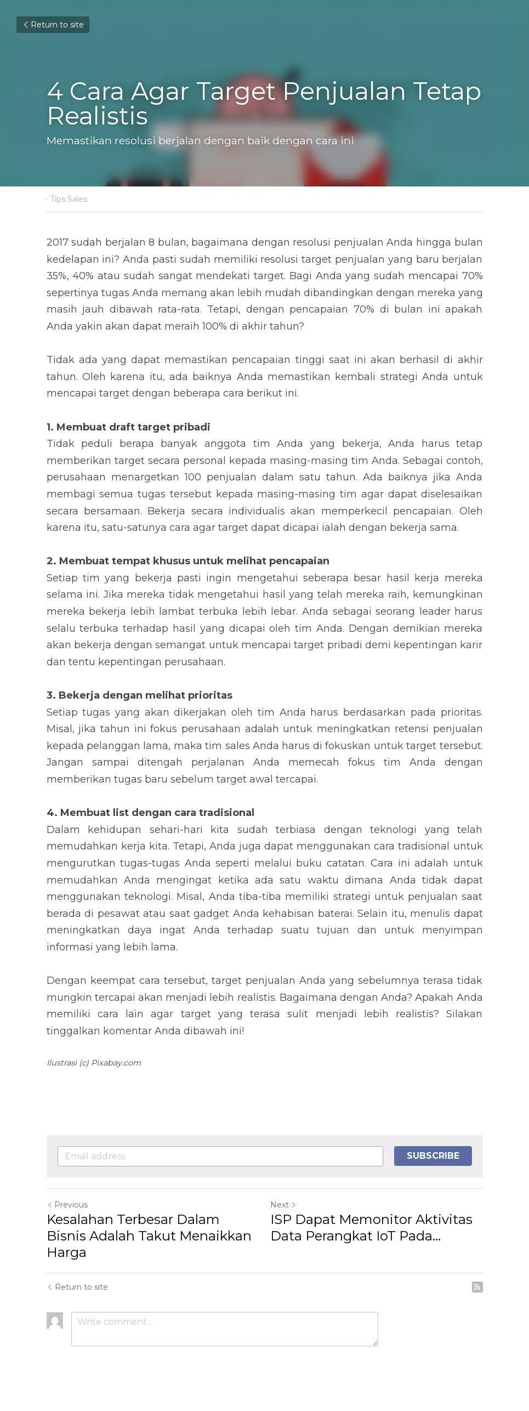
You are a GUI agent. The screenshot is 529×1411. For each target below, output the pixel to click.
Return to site (53, 25)
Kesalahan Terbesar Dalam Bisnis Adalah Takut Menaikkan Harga (149, 1235)
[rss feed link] (477, 1287)
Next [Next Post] (283, 1205)
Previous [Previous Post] (67, 1205)
